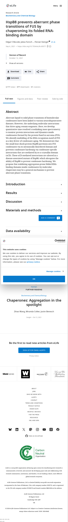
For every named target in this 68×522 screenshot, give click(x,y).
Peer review (42, 98)
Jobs (34, 391)
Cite (29, 71)
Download (15, 71)
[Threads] (51, 430)
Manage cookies (53, 271)
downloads (23, 87)
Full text (9, 98)
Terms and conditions (34, 403)
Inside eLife (34, 409)
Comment (16, 79)
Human (34, 287)
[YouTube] (44, 430)
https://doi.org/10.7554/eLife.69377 (32, 46)
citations (35, 87)
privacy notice (33, 262)
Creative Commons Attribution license (50, 508)
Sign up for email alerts (34, 350)
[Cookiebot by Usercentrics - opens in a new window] (54, 241)
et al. (53, 42)
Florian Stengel (41, 42)
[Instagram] (37, 430)
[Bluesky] (10, 430)
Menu (55, 6)
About (34, 389)
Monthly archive (34, 412)
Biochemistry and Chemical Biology (20, 15)
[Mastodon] (30, 430)
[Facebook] (58, 430)
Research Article (12, 13)
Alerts (34, 397)
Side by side (57, 98)
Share (42, 71)
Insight (28, 317)
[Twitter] (23, 430)
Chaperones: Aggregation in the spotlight (34, 303)
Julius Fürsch (26, 42)
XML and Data (34, 420)
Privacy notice (34, 356)
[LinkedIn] (17, 430)
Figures (25, 98)
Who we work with (34, 394)
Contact (34, 400)
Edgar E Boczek (13, 42)
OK (34, 279)
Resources (34, 417)
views (10, 87)
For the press (34, 415)
